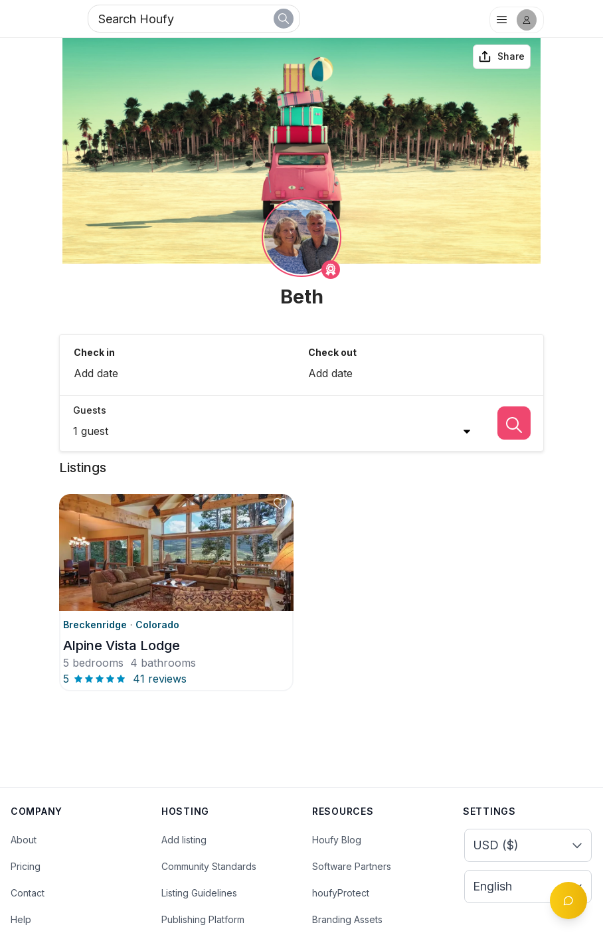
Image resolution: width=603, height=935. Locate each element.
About (24, 839)
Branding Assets (347, 919)
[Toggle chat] (568, 900)
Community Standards (208, 866)
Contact (27, 892)
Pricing (26, 866)
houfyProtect (340, 892)
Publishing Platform (202, 919)
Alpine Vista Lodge (121, 645)
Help (21, 919)
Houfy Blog (336, 839)
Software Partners (351, 866)
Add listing (184, 839)
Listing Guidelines (199, 892)
